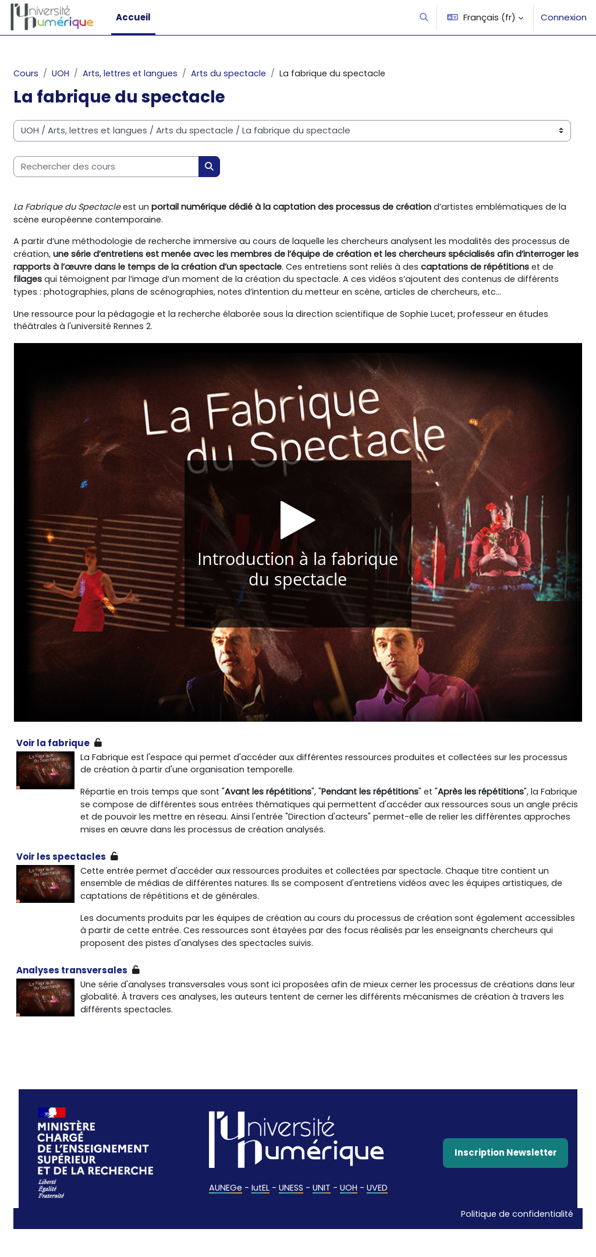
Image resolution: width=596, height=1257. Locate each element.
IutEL (259, 1219)
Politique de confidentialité (486, 1241)
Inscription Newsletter (483, 1183)
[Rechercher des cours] (134, 166)
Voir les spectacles (89, 888)
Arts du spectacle (263, 74)
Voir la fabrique (81, 760)
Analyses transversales (99, 1005)
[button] (424, 17)
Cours (54, 74)
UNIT (322, 1219)
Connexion (564, 17)
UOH (89, 74)
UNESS (291, 1219)
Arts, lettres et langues (161, 74)
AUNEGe (224, 1219)
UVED (378, 1219)
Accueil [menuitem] (133, 17)
